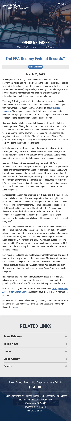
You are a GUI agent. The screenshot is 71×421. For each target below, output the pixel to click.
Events (8, 366)
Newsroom (31, 47)
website (16, 307)
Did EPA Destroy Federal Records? (35, 58)
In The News (11, 344)
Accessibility (29, 382)
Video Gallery (12, 358)
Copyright (41, 382)
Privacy (19, 382)
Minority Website (54, 382)
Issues (7, 351)
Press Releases (35, 43)
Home (20, 47)
